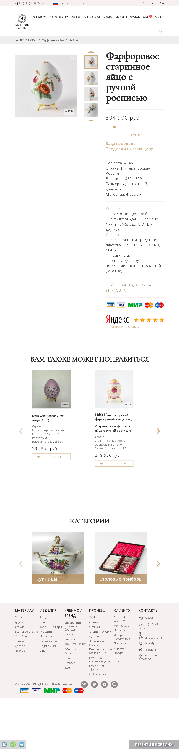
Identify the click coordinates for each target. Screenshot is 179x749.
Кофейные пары (51, 671)
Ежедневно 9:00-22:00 (148, 702)
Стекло (20, 671)
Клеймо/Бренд (58, 16)
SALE (147, 16)
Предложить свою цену (129, 148)
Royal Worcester (75, 688)
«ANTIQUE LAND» (25, 40)
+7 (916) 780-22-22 (149, 670)
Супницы (47, 623)
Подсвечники (49, 690)
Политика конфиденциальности (101, 703)
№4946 (73, 40)
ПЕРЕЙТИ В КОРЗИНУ (154, 744)
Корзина (120, 692)
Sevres (69, 702)
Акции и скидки (100, 676)
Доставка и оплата (96, 687)
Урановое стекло (26, 676)
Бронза (20, 685)
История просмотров (122, 681)
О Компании (98, 718)
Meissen (69, 678)
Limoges (69, 707)
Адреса (146, 662)
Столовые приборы (121, 623)
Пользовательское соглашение (101, 695)
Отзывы (94, 671)
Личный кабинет (120, 663)
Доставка (114, 208)
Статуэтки (121, 16)
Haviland (70, 683)
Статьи (159, 16)
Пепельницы (49, 685)
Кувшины (46, 676)
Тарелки (108, 16)
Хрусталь (135, 16)
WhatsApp (147, 688)
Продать (119, 697)
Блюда (44, 662)
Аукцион (95, 681)
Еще (42, 695)
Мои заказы (122, 670)
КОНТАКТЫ (148, 654)
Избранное (121, 675)
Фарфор (76, 16)
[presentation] (21, 450)
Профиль (120, 688)
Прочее (20, 695)
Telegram (147, 694)
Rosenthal (71, 693)
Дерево (20, 690)
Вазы (43, 666)
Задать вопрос (120, 143)
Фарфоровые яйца (53, 40)
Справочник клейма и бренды (73, 670)
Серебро (21, 681)
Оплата (112, 234)
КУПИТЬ (138, 135)
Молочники (48, 681)
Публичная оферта (97, 711)
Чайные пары (91, 16)
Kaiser (68, 697)
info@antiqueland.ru (150, 680)
